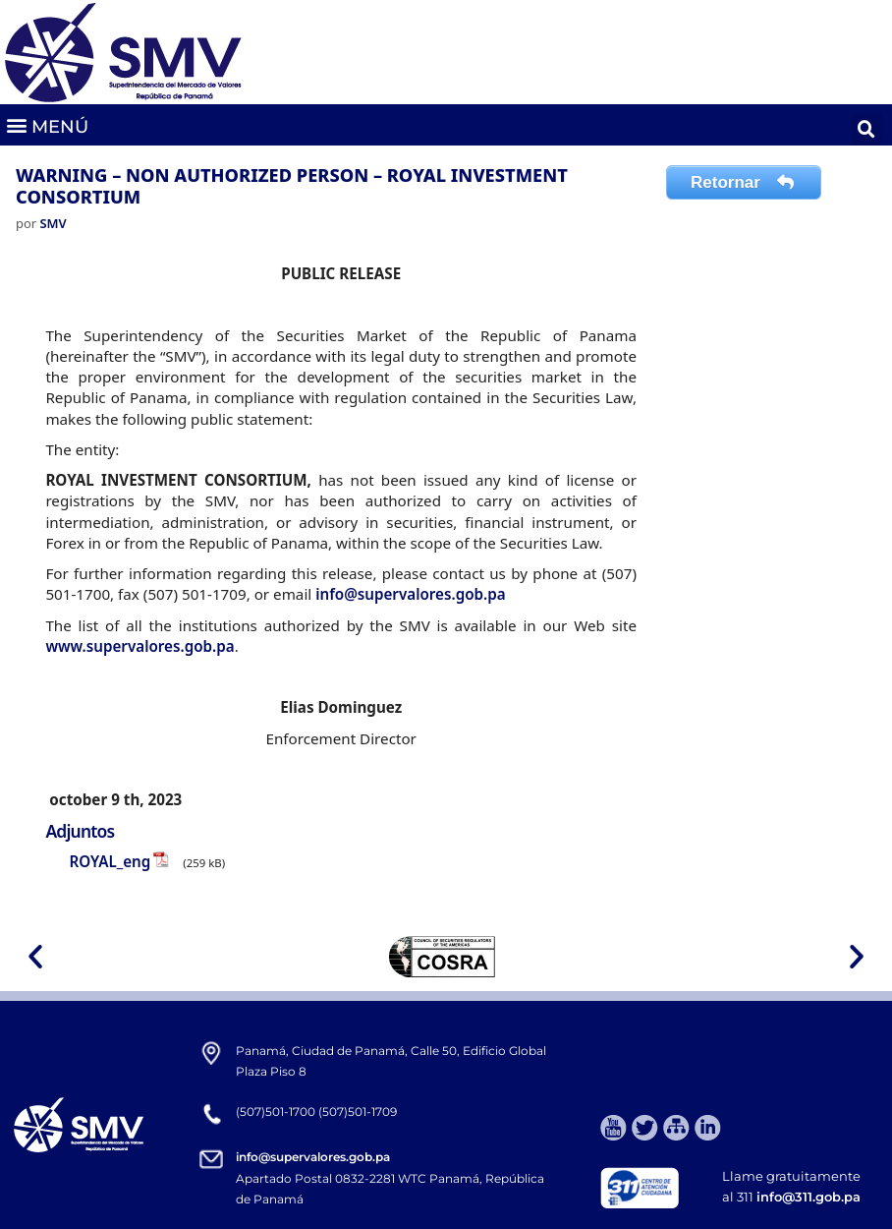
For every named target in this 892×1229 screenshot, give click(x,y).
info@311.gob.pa (808, 1196)
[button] (46, 125)
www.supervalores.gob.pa (139, 646)
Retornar (744, 182)
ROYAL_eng (109, 861)
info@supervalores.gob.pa (410, 594)
